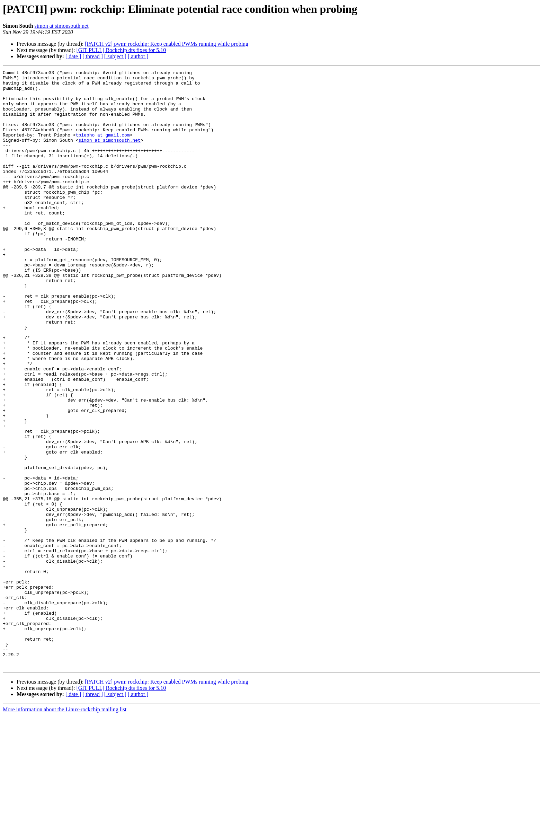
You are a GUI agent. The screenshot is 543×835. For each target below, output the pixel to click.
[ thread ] (92, 56)
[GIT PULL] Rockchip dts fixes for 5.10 (121, 50)
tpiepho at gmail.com (103, 148)
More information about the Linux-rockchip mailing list (64, 829)
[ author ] (138, 56)
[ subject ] (115, 56)
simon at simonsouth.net (62, 26)
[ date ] (73, 56)
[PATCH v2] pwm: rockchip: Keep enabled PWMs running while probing (166, 44)
